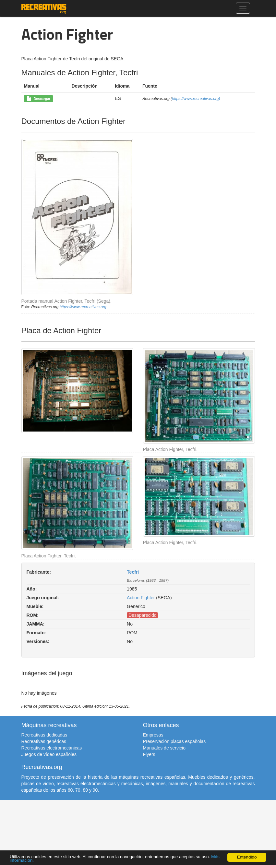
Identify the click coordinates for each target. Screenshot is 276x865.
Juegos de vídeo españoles (49, 754)
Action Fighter (141, 597)
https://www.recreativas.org (83, 307)
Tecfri (133, 572)
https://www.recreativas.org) (196, 98)
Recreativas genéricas (43, 741)
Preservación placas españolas (174, 741)
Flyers (149, 754)
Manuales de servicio (164, 747)
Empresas (153, 734)
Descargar (38, 99)
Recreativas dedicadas (44, 734)
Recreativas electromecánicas (51, 747)
